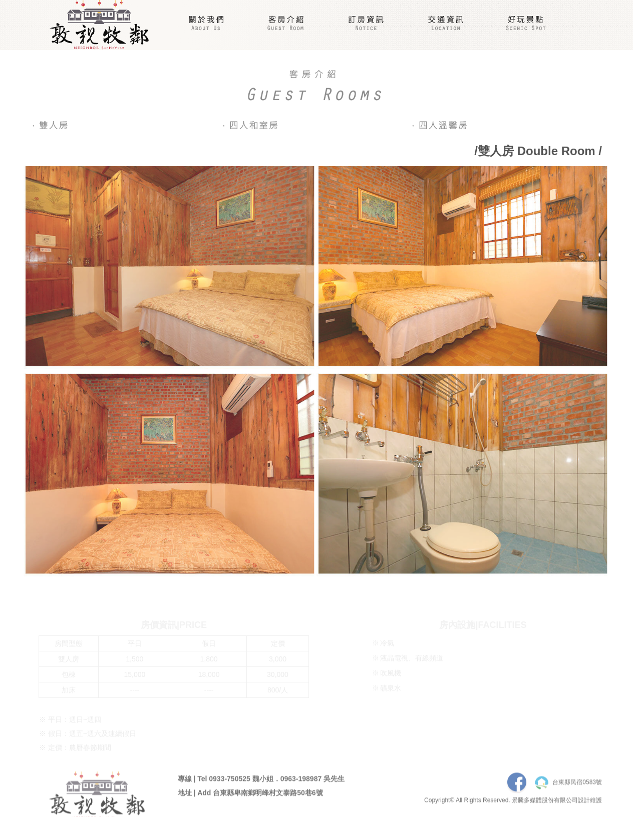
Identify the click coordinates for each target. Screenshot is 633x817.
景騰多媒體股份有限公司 (545, 802)
